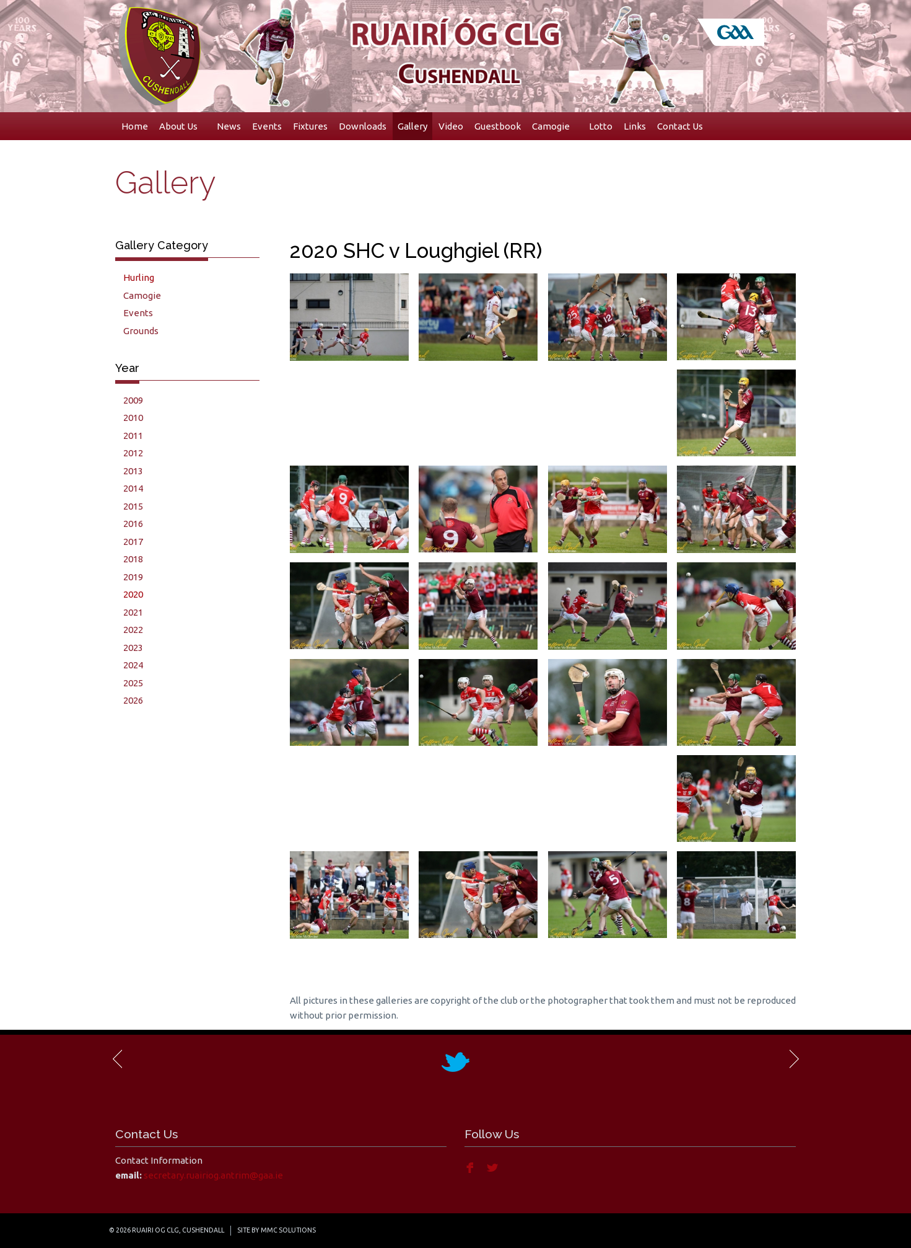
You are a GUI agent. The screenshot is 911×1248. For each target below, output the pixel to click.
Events (267, 126)
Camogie (555, 126)
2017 (133, 541)
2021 (133, 612)
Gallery (412, 126)
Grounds (141, 330)
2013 (133, 471)
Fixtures (310, 126)
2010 (133, 417)
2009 (133, 400)
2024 (133, 665)
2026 (133, 700)
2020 (133, 594)
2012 (133, 453)
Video (450, 126)
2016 (133, 523)
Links (635, 126)
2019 (133, 577)
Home (134, 126)
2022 (133, 629)
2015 (133, 506)
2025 (133, 683)
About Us (182, 126)
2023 (133, 647)
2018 (133, 559)
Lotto (600, 126)
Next (793, 1058)
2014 (133, 488)
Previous (118, 1058)
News (229, 126)
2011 (133, 435)
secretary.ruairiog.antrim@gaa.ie (213, 1175)
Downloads (362, 126)
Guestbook (497, 126)
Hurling (138, 277)
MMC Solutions (288, 1230)
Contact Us (680, 126)
